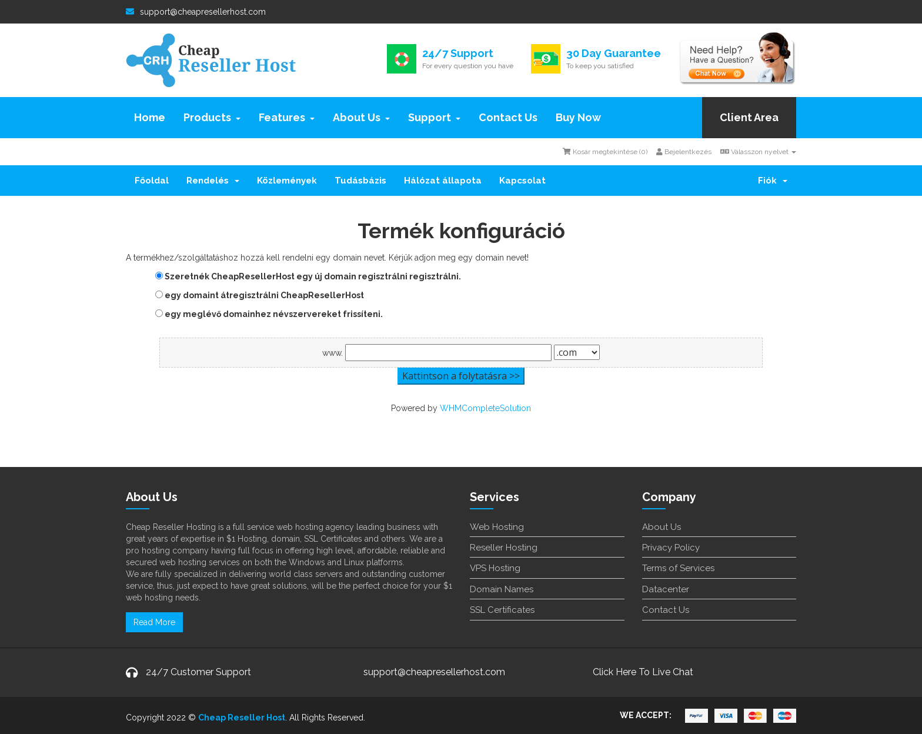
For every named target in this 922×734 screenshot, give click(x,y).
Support (434, 117)
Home (149, 117)
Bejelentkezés (683, 152)
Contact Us (508, 117)
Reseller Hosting (503, 547)
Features (287, 117)
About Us (361, 117)
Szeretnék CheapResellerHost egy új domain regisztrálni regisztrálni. (308, 276)
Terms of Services (678, 568)
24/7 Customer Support (198, 672)
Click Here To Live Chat (643, 672)
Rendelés (212, 180)
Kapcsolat (522, 180)
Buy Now (578, 117)
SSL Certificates (502, 610)
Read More (154, 622)
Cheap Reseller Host (241, 717)
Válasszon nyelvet (758, 152)
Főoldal (152, 180)
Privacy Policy (671, 547)
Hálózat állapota (443, 180)
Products (211, 117)
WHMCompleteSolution (485, 408)
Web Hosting (497, 527)
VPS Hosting (495, 568)
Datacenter (665, 589)
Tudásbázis (360, 180)
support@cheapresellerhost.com (196, 11)
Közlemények (287, 180)
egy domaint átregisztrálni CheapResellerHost (259, 295)
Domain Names (501, 589)
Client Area (749, 117)
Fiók (772, 180)
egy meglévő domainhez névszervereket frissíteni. (269, 314)
